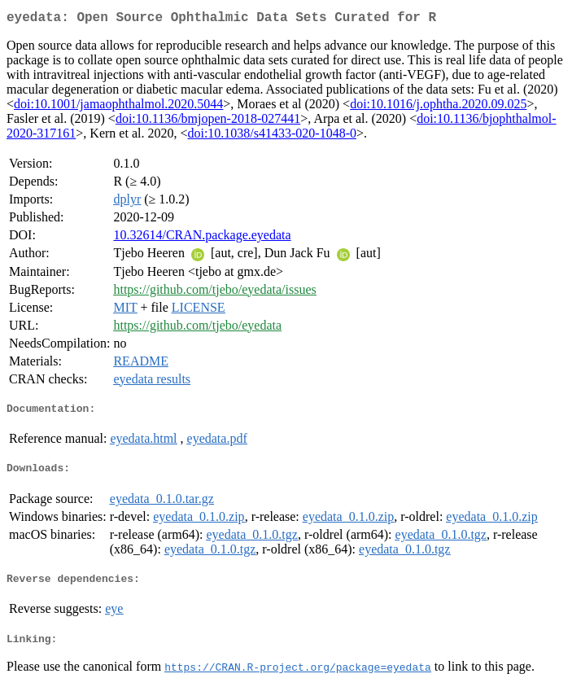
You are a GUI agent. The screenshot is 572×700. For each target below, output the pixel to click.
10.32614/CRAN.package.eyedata (201, 238)
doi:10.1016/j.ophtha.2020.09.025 (438, 107)
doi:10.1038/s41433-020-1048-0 (271, 136)
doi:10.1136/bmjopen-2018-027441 (208, 122)
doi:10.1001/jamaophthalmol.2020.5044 (118, 107)
